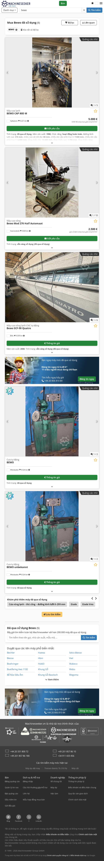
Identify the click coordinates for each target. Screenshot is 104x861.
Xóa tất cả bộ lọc (30, 29)
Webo (72, 669)
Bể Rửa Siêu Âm (15, 674)
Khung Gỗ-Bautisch (48, 674)
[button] (101, 3)
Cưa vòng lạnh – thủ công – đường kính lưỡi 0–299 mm (37, 604)
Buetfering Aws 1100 (17, 669)
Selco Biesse (75, 652)
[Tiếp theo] (97, 72)
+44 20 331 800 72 (19, 751)
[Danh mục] (9, 10)
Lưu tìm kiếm (52, 614)
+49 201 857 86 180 (20, 755)
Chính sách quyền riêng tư (57, 855)
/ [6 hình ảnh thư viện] (94, 320)
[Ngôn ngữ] (96, 3)
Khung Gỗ (43, 669)
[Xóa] (84, 10)
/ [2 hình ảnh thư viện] (94, 454)
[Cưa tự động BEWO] (52, 421)
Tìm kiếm (94, 10)
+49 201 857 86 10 (67, 751)
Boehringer (13, 663)
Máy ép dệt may (32, 768)
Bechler (11, 652)
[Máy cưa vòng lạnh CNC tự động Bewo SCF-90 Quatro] (52, 287)
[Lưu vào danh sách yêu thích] (95, 111)
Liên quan (88, 22)
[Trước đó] (7, 72)
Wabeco (73, 663)
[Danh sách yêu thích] (92, 3)
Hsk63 (41, 663)
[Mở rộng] (52, 143)
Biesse (10, 658)
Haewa (41, 652)
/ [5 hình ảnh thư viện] (94, 105)
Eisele (74, 604)
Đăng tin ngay (87, 379)
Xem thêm (52, 679)
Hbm (40, 658)
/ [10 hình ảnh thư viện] (94, 215)
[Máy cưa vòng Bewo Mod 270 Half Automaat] (52, 182)
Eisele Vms (87, 604)
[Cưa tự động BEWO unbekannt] (52, 526)
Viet (71, 658)
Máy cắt (75, 768)
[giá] (84, 120)
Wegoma (73, 674)
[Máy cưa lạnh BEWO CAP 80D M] (52, 72)
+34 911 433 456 (66, 755)
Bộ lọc (69, 22)
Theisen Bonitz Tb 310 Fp (55, 768)
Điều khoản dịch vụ (78, 855)
